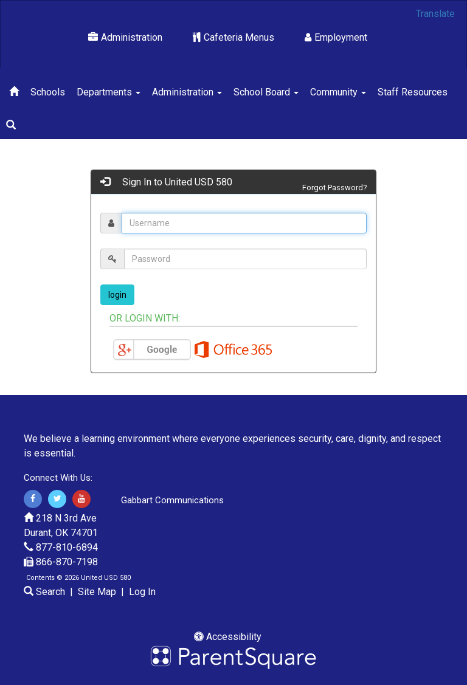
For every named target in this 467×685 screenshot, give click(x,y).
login (117, 295)
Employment (336, 37)
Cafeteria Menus (233, 37)
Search (44, 591)
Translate (435, 13)
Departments (108, 92)
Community (338, 92)
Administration (125, 37)
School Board (266, 92)
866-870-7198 (67, 562)
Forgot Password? (334, 187)
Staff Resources (413, 92)
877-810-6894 (67, 547)
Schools (47, 92)
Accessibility (227, 636)
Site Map (97, 591)
